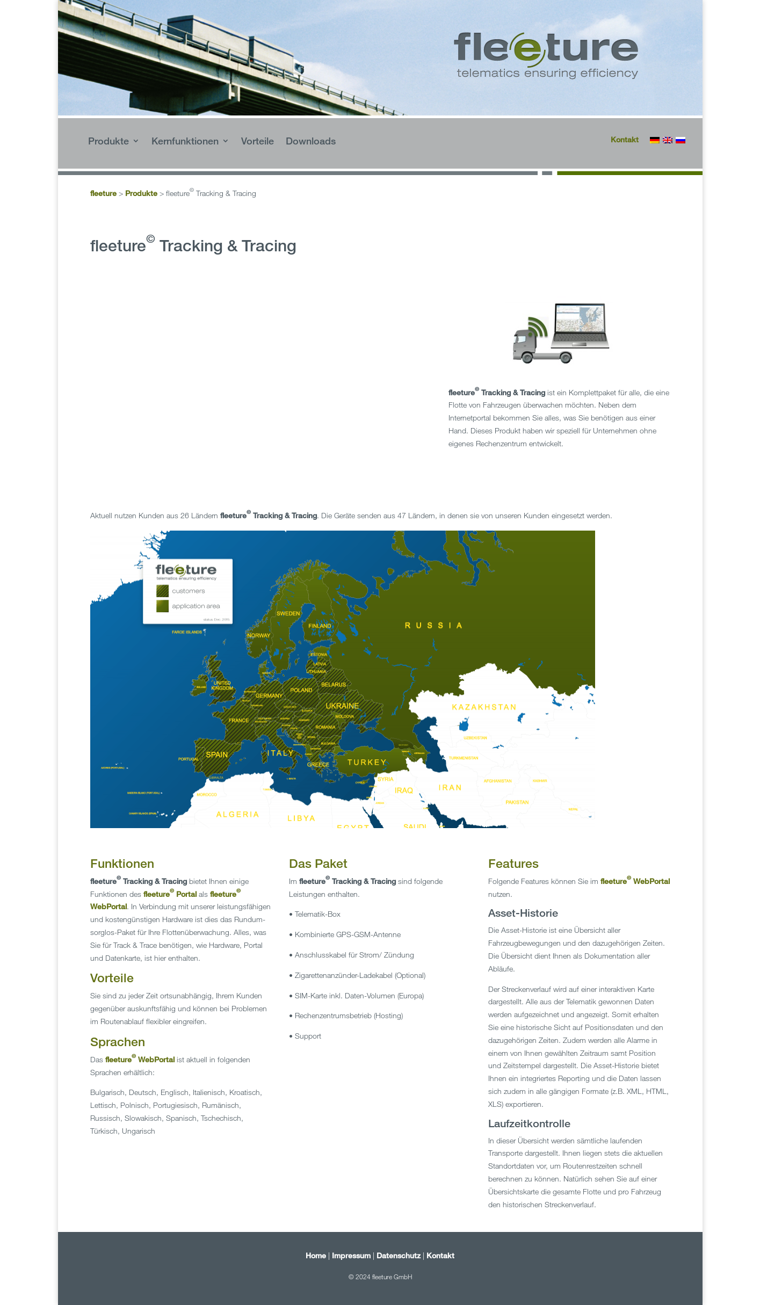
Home (316, 1255)
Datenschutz (399, 1255)
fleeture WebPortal (140, 1059)
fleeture (103, 193)
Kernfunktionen (185, 142)
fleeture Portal (170, 893)
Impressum (351, 1255)
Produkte (108, 142)
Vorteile (257, 142)
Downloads (311, 142)
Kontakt (625, 139)
